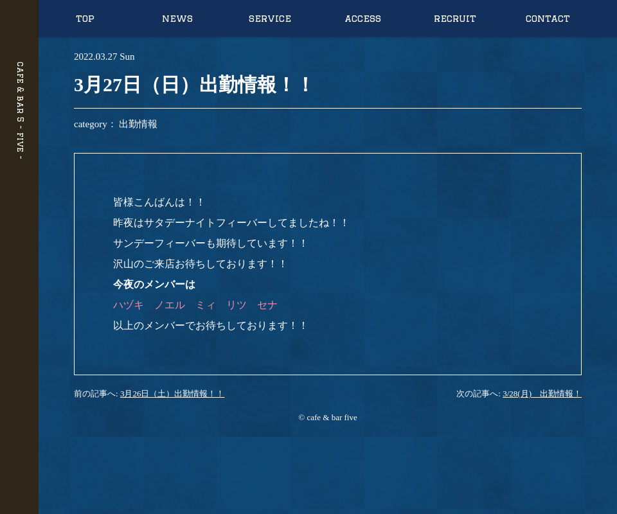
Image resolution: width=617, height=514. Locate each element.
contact (548, 18)
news (177, 18)
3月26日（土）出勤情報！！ (172, 393)
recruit (455, 18)
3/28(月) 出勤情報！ (542, 393)
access (362, 18)
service (270, 18)
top (85, 18)
